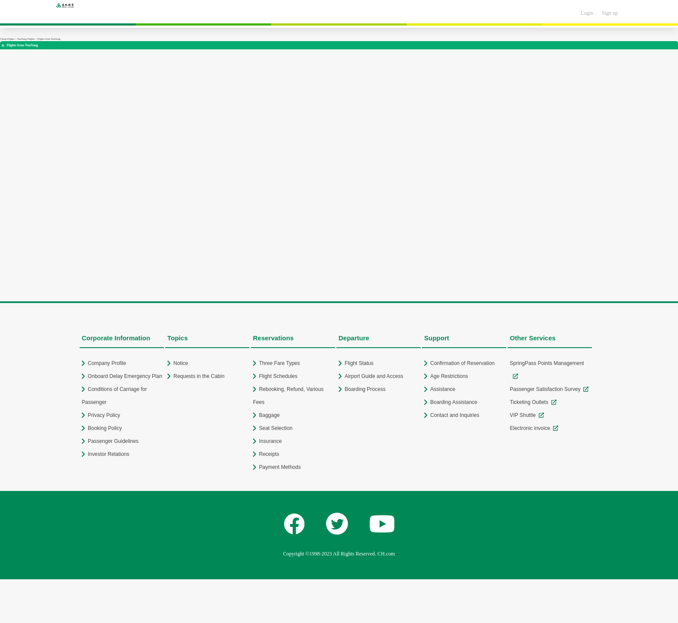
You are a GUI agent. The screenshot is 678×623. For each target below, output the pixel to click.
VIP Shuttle (523, 415)
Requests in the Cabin (198, 376)
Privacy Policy (104, 415)
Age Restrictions (449, 376)
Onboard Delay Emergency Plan (125, 376)
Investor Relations (108, 454)
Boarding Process (365, 389)
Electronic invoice (530, 428)
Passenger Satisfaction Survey (545, 389)
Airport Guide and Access (374, 376)
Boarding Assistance (453, 402)
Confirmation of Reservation (462, 363)
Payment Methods (280, 467)
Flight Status (359, 363)
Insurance (270, 441)
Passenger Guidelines (113, 441)
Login (587, 13)
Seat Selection (275, 428)
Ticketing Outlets (529, 402)
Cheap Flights (7, 39)
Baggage (269, 415)
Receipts (269, 454)
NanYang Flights (26, 39)
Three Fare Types (279, 363)
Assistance (442, 389)
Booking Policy (105, 428)
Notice (180, 363)
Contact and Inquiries (454, 415)
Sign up (610, 13)
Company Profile (107, 363)
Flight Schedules (278, 376)
